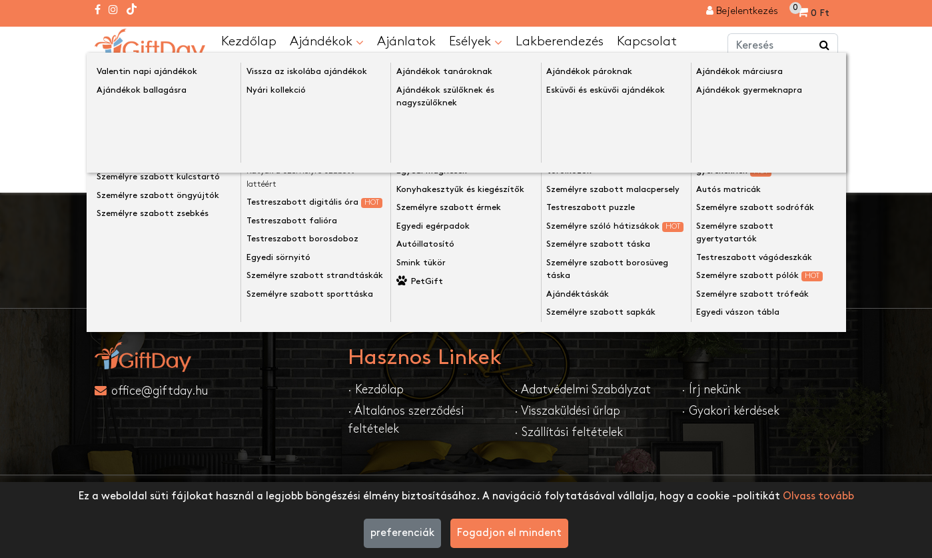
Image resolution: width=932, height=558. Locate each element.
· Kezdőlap (376, 389)
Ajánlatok (406, 41)
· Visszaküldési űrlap (567, 410)
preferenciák (402, 533)
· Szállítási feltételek (568, 431)
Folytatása (801, 166)
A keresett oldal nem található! (251, 76)
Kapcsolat (647, 41)
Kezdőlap (248, 41)
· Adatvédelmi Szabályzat (582, 389)
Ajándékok (327, 41)
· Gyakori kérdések (730, 410)
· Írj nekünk (711, 389)
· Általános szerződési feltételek (406, 419)
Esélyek (475, 41)
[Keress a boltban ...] (824, 45)
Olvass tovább (818, 496)
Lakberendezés (560, 41)
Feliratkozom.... (595, 261)
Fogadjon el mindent (509, 533)
